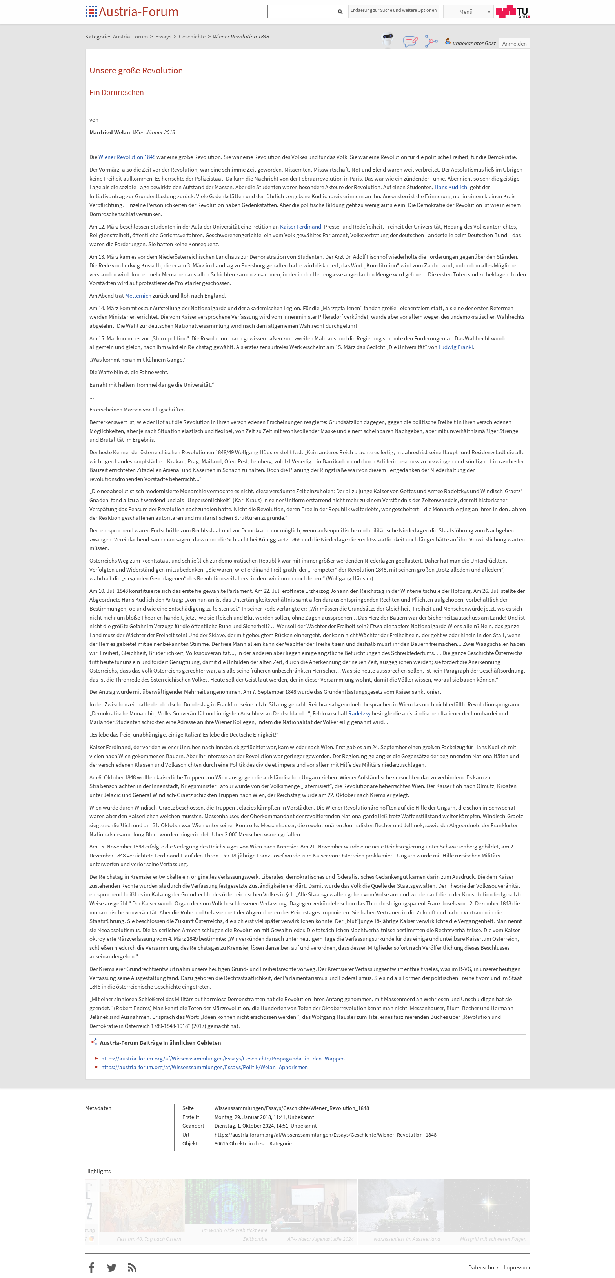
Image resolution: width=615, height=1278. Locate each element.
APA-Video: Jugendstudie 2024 (320, 1238)
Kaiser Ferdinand (300, 226)
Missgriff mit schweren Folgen (493, 1238)
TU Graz (513, 11)
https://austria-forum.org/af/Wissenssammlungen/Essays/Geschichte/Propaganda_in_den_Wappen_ (224, 1058)
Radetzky (359, 713)
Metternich (138, 295)
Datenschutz (483, 1267)
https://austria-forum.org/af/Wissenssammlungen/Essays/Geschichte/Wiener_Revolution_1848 (326, 1134)
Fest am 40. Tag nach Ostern (149, 1238)
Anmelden (514, 43)
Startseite (92, 12)
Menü (466, 11)
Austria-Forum (139, 11)
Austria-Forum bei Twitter (112, 1268)
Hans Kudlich (451, 187)
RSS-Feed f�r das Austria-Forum (132, 1268)
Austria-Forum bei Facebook (91, 1268)
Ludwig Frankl (456, 347)
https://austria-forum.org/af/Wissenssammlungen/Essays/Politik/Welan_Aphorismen (204, 1067)
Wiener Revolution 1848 (126, 157)
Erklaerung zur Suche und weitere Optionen (394, 10)
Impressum (517, 1267)
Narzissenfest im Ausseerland (407, 1238)
